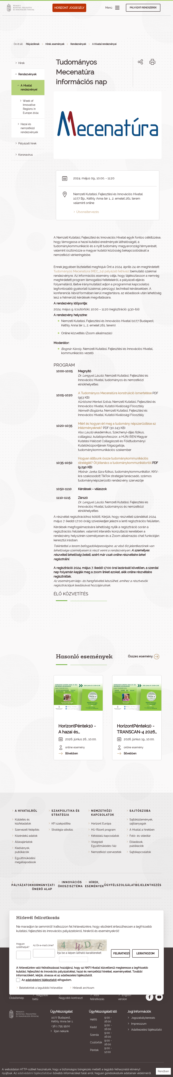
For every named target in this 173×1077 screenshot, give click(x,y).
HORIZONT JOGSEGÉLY (69, 7)
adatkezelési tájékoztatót (76, 975)
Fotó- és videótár (140, 835)
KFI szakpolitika (61, 823)
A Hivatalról (26, 810)
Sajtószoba (140, 810)
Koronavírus (25, 154)
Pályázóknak (32, 44)
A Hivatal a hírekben (142, 829)
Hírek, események (54, 44)
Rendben (163, 1071)
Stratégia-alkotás (62, 829)
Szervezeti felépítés (27, 829)
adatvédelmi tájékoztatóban (35, 1073)
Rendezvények (78, 44)
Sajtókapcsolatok (140, 852)
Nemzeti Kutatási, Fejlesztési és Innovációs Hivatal (24, 1032)
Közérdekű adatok (26, 835)
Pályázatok (21, 885)
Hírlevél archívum (83, 987)
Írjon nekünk (61, 1031)
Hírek (21, 63)
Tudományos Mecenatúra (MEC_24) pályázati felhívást (92, 271)
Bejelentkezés (148, 885)
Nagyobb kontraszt (71, 997)
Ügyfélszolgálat (119, 885)
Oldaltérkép (16, 997)
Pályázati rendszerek (143, 7)
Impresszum (138, 1023)
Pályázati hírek (27, 143)
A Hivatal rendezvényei (104, 44)
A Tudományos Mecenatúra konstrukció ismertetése (115, 393)
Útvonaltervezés (87, 212)
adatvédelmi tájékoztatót (41, 980)
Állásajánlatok (23, 841)
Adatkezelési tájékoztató (146, 1029)
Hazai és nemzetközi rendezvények (29, 128)
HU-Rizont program (103, 829)
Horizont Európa (101, 823)
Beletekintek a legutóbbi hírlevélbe (41, 987)
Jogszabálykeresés (143, 1017)
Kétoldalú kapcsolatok (105, 835)
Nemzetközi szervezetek (106, 852)
